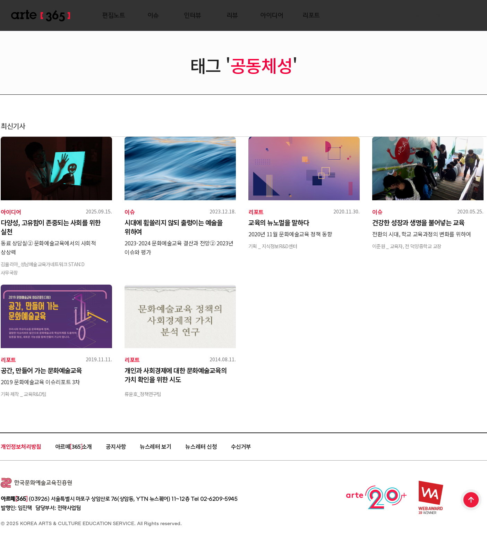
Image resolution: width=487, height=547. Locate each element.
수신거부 (241, 446)
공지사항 (116, 446)
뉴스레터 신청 (201, 446)
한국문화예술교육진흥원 (36, 483)
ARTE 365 (40, 16)
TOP (471, 500)
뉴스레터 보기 (155, 446)
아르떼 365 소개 (73, 446)
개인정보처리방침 (21, 446)
